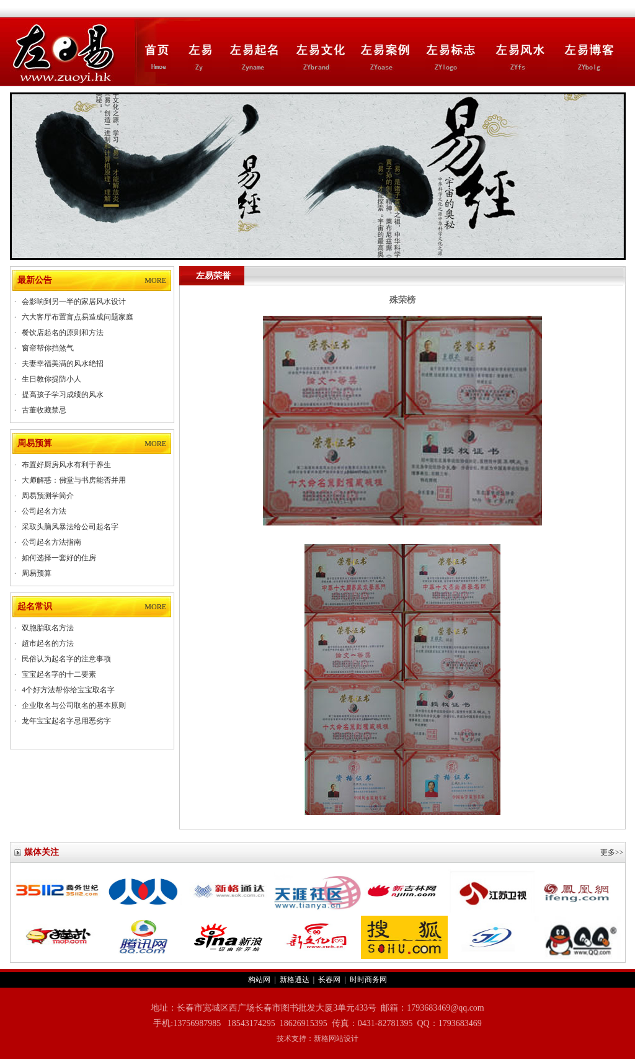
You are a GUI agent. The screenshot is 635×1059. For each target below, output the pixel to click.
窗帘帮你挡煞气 (48, 348)
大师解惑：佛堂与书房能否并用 (74, 480)
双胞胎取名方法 (48, 627)
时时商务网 (368, 979)
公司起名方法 (44, 511)
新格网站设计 (336, 1038)
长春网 (329, 979)
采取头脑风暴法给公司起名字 (70, 526)
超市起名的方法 (48, 643)
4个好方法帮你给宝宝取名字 (68, 690)
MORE (155, 280)
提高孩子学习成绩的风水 (63, 394)
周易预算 (36, 573)
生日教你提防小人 (51, 379)
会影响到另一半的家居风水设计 (74, 301)
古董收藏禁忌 (44, 410)
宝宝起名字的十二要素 (59, 674)
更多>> (612, 852)
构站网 (259, 979)
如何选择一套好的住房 (59, 557)
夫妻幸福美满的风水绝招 (63, 363)
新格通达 (294, 979)
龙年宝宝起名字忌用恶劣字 (66, 721)
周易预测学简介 (48, 495)
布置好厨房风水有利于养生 (66, 464)
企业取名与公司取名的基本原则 (74, 705)
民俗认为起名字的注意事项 (66, 659)
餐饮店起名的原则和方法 (63, 332)
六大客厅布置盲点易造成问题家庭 (77, 317)
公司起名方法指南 (51, 542)
